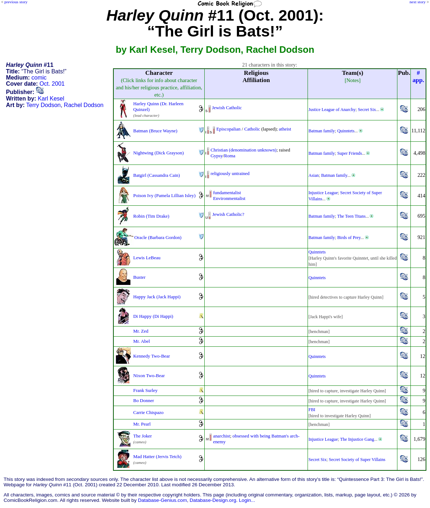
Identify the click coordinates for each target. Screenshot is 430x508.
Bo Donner (143, 400)
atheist (285, 129)
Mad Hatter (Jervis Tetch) (157, 456)
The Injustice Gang (357, 439)
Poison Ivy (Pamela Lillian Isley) (164, 195)
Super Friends (349, 153)
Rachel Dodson (83, 105)
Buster (139, 277)
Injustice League (323, 192)
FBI (311, 409)
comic (39, 77)
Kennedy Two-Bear (151, 356)
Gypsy (216, 155)
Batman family (321, 130)
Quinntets (346, 130)
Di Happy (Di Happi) (153, 316)
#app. (418, 76)
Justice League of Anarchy (331, 109)
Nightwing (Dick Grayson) (158, 152)
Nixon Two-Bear (149, 375)
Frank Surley (145, 390)
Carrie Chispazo (148, 412)
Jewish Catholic (227, 107)
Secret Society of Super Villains (357, 459)
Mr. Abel (141, 341)
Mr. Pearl (142, 424)
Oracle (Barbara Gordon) (157, 237)
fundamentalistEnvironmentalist (229, 195)
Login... (247, 500)
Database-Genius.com (162, 500)
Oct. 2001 (51, 84)
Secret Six (367, 109)
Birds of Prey (348, 237)
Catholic (252, 129)
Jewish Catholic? (228, 214)
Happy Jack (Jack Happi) (157, 296)
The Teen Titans (351, 216)
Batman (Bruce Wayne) (155, 130)
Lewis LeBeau (146, 257)
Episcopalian (228, 129)
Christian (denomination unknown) (243, 150)
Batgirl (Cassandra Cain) (156, 175)
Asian (313, 175)
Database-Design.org (213, 500)
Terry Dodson (43, 105)
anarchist (221, 436)
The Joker (142, 436)
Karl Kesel (51, 98)
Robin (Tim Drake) (151, 216)
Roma (229, 155)
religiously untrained (230, 173)
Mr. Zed (141, 331)
